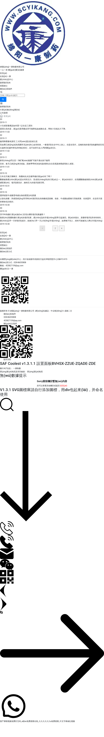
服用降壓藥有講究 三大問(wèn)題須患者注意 (19, 141)
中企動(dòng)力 (57, 311)
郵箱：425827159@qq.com (11, 265)
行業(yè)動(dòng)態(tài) (10, 110)
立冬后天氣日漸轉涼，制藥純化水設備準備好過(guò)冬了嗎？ (26, 176)
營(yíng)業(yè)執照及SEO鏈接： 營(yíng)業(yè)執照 (21, 372)
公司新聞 (4, 113)
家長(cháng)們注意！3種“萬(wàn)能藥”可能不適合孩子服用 (25, 160)
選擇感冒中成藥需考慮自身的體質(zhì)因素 (18, 195)
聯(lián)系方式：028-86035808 (13, 262)
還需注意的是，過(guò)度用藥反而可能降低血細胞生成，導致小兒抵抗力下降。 (33, 129)
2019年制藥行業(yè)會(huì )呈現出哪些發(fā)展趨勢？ (22, 214)
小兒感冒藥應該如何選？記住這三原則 (16, 126)
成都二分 (68, 311)
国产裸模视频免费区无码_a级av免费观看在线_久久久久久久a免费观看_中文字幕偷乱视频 (37, 721)
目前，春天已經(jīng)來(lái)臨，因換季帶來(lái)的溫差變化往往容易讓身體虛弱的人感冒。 (37, 164)
